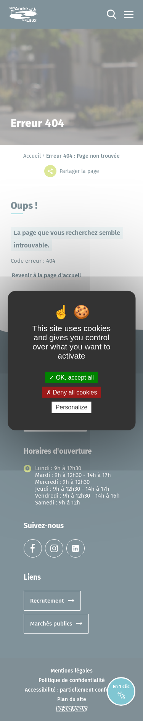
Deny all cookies (71, 392)
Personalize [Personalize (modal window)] (72, 407)
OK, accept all (71, 377)
